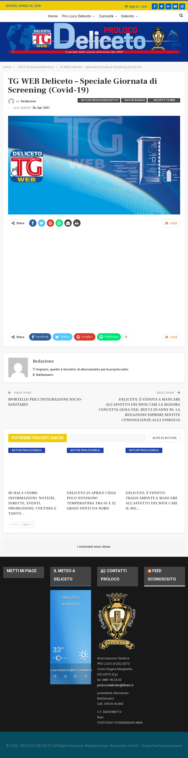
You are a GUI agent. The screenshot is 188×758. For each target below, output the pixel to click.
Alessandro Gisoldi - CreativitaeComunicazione (146, 746)
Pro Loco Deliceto (76, 16)
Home (53, 16)
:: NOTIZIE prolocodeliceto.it (99, 100)
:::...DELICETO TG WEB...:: (164, 100)
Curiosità (106, 16)
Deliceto (127, 16)
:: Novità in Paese (134, 100)
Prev (14, 524)
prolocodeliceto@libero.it (115, 685)
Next (27, 524)
